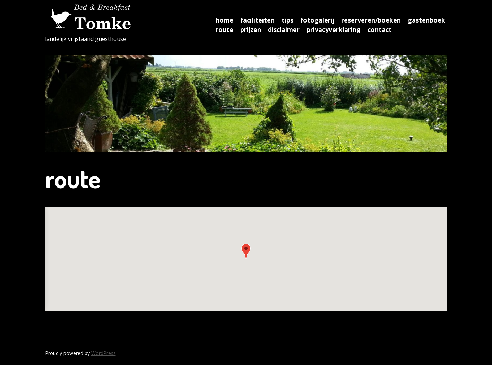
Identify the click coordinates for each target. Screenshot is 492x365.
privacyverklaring (334, 29)
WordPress (103, 353)
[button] (246, 251)
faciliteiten (257, 20)
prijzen (250, 29)
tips (287, 20)
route (224, 29)
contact (380, 29)
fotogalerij (317, 20)
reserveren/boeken (371, 20)
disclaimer (284, 29)
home (224, 20)
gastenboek (426, 20)
